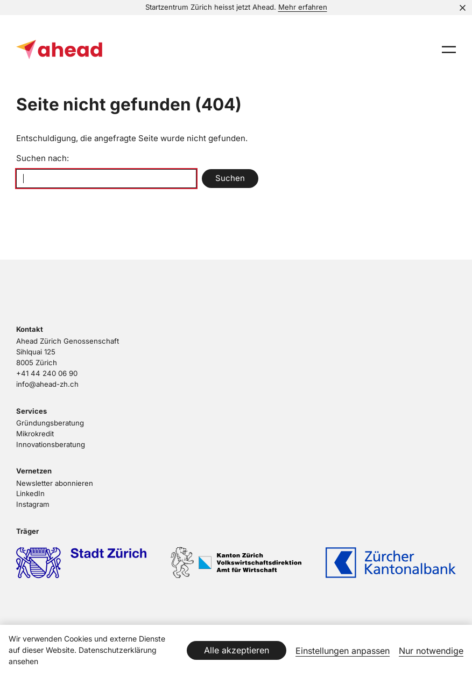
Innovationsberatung (50, 444)
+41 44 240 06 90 (47, 373)
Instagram (33, 504)
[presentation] (449, 49)
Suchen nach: (42, 158)
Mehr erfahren (302, 7)
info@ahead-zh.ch (47, 384)
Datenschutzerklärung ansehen (83, 655)
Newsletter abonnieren (54, 483)
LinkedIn (30, 493)
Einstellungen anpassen (342, 650)
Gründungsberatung (50, 422)
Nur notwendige (431, 650)
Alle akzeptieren (236, 650)
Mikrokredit (35, 433)
